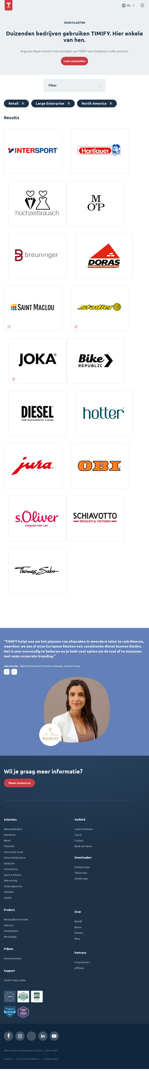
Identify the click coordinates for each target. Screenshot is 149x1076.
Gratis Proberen (83, 836)
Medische (9, 870)
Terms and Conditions (27, 1065)
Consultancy (11, 875)
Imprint (8, 1065)
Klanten (78, 939)
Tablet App (80, 879)
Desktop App (82, 874)
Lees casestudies (74, 61)
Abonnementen (12, 965)
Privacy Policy (51, 1065)
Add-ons (9, 932)
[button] (7, 679)
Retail (7, 847)
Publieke (9, 898)
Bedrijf (78, 928)
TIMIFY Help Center (15, 987)
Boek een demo (83, 853)
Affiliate (79, 974)
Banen (77, 934)
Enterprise (10, 841)
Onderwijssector (13, 893)
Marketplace (11, 937)
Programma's (82, 969)
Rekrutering (10, 887)
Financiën (9, 853)
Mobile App (81, 885)
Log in (77, 841)
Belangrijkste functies (16, 926)
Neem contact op (19, 789)
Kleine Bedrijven (13, 836)
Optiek (8, 904)
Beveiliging (10, 943)
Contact (78, 847)
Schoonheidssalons (15, 864)
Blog (77, 945)
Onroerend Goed (13, 858)
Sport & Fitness (12, 881)
